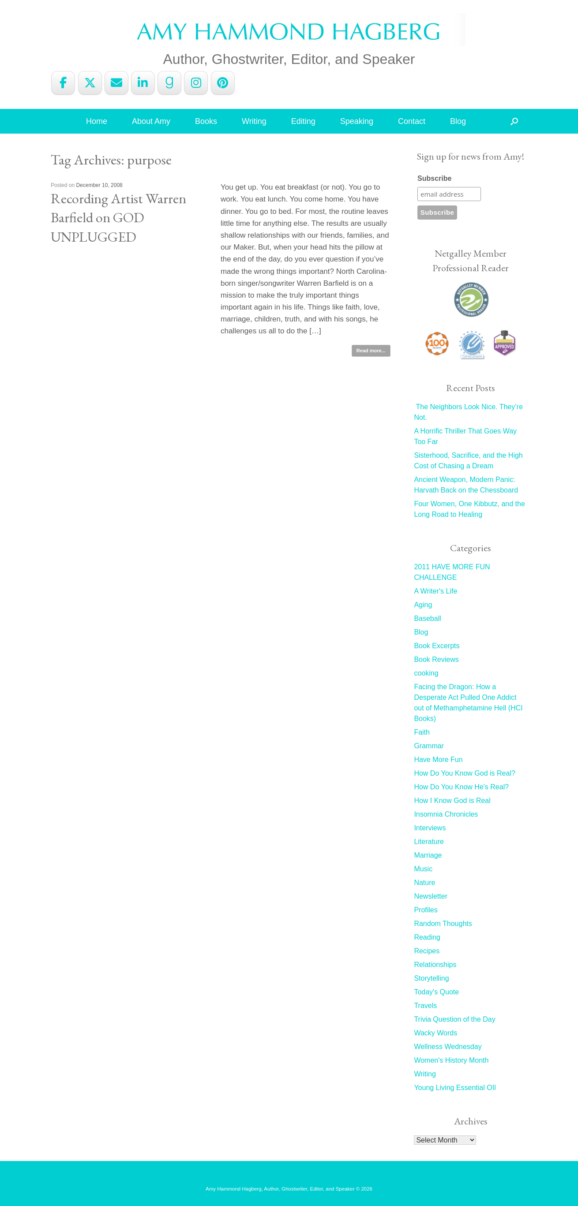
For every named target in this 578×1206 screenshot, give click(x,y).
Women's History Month (451, 1060)
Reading (427, 937)
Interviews (430, 828)
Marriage (428, 855)
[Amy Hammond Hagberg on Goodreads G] (169, 83)
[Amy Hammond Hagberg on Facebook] (63, 83)
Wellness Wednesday (447, 1046)
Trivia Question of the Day (454, 1019)
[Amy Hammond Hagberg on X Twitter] (90, 83)
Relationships (435, 964)
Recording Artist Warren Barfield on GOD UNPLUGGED (118, 217)
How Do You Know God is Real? (464, 773)
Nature (424, 882)
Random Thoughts (443, 923)
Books (206, 121)
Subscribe (434, 178)
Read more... (371, 350)
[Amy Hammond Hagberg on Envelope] (116, 83)
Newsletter (430, 896)
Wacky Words (435, 1033)
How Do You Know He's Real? (461, 787)
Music (423, 869)
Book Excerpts (436, 646)
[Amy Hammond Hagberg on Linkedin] (143, 83)
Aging (423, 605)
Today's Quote (436, 992)
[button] (514, 121)
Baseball (427, 618)
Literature (429, 841)
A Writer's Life (435, 591)
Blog (458, 121)
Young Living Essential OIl (454, 1087)
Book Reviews (436, 659)
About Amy (151, 121)
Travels (425, 1005)
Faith (422, 732)
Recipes (426, 951)
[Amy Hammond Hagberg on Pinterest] (223, 83)
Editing (303, 121)
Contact (411, 121)
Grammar (429, 746)
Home (96, 121)
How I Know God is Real (452, 800)
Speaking (356, 121)
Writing (254, 121)
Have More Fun (438, 759)
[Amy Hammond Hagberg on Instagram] (196, 83)
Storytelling (431, 978)
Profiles (425, 910)
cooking (426, 673)
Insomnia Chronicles (446, 814)
